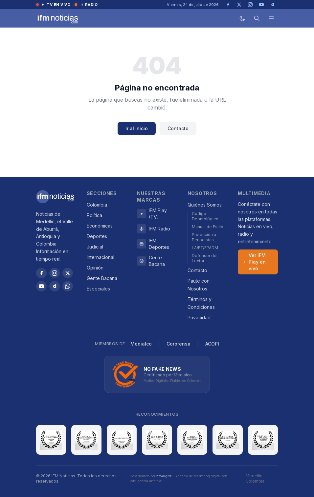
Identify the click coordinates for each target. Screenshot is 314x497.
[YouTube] (41, 286)
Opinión (95, 267)
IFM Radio (153, 228)
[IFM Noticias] (55, 196)
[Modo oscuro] (242, 18)
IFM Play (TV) (152, 214)
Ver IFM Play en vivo (254, 261)
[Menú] (271, 18)
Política (94, 215)
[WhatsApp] (67, 286)
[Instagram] (54, 273)
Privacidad (199, 317)
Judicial (95, 246)
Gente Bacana (102, 278)
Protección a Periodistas (204, 237)
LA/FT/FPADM (205, 247)
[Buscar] (256, 18)
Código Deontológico (205, 216)
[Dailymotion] (54, 286)
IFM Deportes (153, 244)
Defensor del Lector (204, 258)
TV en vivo (53, 4)
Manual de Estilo (207, 226)
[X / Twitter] (67, 273)
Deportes (97, 236)
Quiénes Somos (205, 205)
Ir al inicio (136, 128)
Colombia (97, 205)
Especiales (98, 288)
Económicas (100, 226)
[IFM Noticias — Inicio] (57, 18)
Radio (86, 4)
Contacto (178, 128)
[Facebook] (41, 273)
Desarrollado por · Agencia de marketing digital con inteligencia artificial (178, 478)
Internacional (100, 257)
